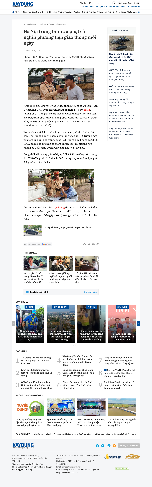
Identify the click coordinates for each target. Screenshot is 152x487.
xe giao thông (88, 7)
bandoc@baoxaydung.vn (72, 467)
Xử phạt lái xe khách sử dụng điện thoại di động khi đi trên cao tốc (86, 277)
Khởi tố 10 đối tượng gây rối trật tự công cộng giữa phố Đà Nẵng (36, 372)
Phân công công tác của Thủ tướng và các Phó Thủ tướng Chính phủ (77, 385)
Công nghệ (102, 12)
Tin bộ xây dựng (133, 7)
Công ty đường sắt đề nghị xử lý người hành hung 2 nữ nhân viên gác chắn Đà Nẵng (91, 335)
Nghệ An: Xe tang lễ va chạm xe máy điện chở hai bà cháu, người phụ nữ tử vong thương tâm (121, 117)
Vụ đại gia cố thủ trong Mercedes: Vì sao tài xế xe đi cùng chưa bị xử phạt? (34, 277)
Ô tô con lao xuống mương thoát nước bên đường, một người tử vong (121, 89)
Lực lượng (59, 207)
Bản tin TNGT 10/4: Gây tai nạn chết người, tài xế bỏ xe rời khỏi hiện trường (119, 373)
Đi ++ (117, 12)
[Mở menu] (139, 12)
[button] (138, 323)
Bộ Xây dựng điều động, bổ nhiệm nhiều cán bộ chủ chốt (122, 336)
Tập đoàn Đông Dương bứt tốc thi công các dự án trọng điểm (122, 422)
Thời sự (18, 12)
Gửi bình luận (90, 292)
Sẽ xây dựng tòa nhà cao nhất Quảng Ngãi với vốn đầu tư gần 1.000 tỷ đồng (61, 335)
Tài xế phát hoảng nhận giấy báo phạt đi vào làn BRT (68, 227)
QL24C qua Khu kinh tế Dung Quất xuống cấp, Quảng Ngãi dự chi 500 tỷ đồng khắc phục (36, 385)
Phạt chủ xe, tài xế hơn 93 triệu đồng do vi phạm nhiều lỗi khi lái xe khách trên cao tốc (121, 133)
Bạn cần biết (23, 434)
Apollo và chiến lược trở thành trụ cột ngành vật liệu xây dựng (59, 422)
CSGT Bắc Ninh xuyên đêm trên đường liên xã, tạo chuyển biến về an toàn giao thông (120, 75)
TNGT (87, 109)
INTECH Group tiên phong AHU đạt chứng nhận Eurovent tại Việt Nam (91, 422)
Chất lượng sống (65, 12)
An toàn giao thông (117, 7)
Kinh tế (45, 12)
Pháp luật (53, 12)
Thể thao (92, 12)
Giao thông (36, 12)
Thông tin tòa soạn (129, 445)
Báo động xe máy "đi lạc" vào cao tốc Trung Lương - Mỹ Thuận (121, 102)
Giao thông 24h (57, 24)
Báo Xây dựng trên (39, 244)
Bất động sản (101, 7)
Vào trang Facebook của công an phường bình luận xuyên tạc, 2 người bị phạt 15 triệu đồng (78, 360)
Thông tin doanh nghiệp (29, 395)
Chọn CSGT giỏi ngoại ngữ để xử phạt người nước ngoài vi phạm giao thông (60, 277)
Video (123, 12)
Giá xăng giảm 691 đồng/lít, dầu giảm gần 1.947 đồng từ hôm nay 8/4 (30, 335)
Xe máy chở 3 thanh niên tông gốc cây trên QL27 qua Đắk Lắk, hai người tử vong (121, 59)
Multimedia (132, 12)
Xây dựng (27, 12)
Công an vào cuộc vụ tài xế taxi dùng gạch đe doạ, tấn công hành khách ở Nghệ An (119, 360)
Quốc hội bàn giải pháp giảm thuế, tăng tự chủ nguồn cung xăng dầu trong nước (78, 372)
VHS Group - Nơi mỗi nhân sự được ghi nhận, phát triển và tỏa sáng (62, 434)
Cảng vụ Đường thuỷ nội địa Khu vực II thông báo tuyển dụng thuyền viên (29, 422)
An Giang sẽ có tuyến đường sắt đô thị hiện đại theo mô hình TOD (36, 360)
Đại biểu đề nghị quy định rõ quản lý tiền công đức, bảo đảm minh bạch (119, 385)
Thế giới (111, 12)
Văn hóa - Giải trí (80, 12)
